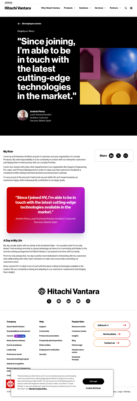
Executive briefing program (18, 359)
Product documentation (49, 336)
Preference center (14, 354)
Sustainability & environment (18, 331)
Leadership (11, 350)
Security (42, 354)
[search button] (125, 8)
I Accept (93, 381)
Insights (75, 336)
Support (42, 327)
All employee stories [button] (29, 23)
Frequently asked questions (50, 340)
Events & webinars (14, 345)
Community (44, 331)
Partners (114, 8)
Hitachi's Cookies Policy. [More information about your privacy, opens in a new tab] (38, 389)
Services (99, 8)
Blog (74, 340)
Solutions (83, 8)
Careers (10, 336)
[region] (62, 383)
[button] (130, 8)
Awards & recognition (15, 364)
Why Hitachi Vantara (50, 8)
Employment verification (49, 350)
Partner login (77, 345)
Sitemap (127, 392)
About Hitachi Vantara (15, 327)
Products (68, 8)
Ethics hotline (45, 345)
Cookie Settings (93, 388)
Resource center (79, 327)
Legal (120, 392)
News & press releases (16, 340)
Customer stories (79, 331)
